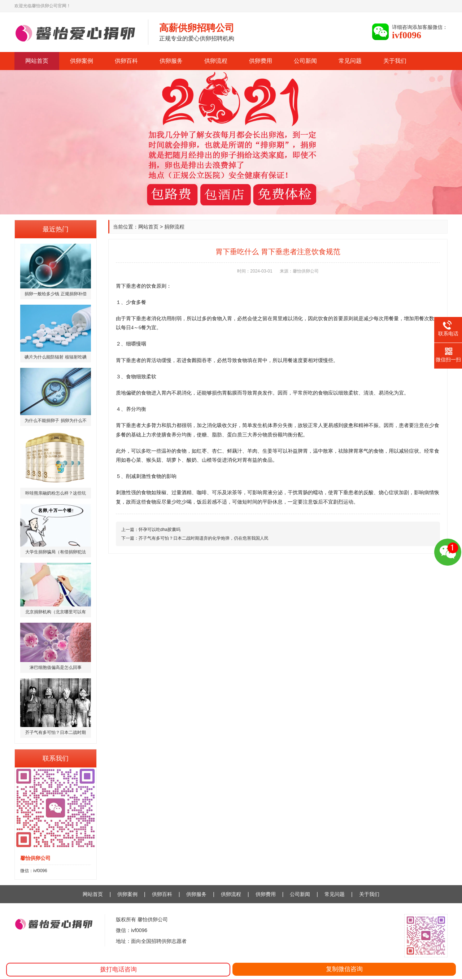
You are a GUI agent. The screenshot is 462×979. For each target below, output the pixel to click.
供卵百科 (126, 61)
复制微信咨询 (344, 969)
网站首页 (36, 61)
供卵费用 (260, 61)
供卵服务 (171, 61)
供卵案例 (81, 61)
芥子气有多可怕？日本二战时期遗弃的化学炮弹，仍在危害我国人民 (204, 538)
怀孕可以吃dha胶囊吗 (159, 529)
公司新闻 (305, 61)
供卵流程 (215, 61)
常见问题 (350, 61)
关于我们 (394, 61)
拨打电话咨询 (118, 969)
